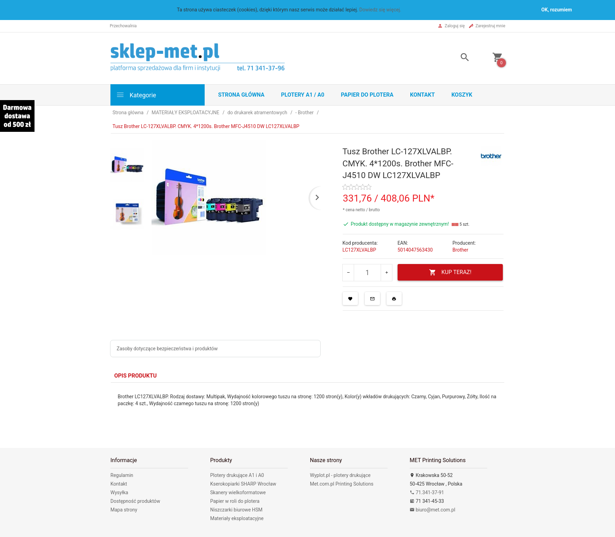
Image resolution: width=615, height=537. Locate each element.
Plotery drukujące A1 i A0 (237, 475)
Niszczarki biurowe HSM (236, 509)
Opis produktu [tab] (135, 375)
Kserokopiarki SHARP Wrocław (243, 484)
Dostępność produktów (135, 501)
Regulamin (121, 475)
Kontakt (422, 94)
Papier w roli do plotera (235, 501)
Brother (460, 250)
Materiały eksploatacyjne (237, 518)
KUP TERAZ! (450, 272)
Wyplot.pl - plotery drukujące (340, 475)
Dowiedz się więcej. (380, 9)
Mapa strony (123, 509)
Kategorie (136, 94)
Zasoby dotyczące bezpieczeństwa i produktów (167, 348)
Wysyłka (119, 492)
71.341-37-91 (427, 492)
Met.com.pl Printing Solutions (341, 484)
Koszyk (461, 94)
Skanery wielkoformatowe (238, 492)
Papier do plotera (367, 94)
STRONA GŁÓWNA (241, 94)
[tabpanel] (307, 410)
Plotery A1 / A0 (302, 94)
